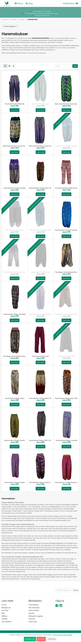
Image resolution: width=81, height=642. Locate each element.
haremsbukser (31, 53)
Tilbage (5, 19)
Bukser (22, 19)
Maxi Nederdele (34, 607)
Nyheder (5, 619)
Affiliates (4, 616)
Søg (75, 66)
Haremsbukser (34, 605)
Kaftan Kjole (33, 621)
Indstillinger (52, 639)
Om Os (4, 605)
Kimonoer (32, 619)
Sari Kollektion (6, 621)
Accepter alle (30, 639)
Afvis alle (41, 639)
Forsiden (13, 19)
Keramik (31, 613)
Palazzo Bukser (34, 610)
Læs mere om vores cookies (62, 635)
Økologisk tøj (6, 607)
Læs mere (14, 110)
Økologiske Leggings (36, 616)
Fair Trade (5, 610)
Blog (3, 613)
